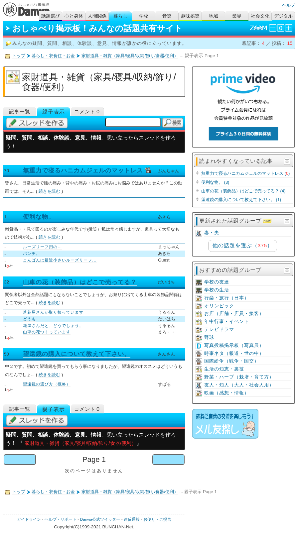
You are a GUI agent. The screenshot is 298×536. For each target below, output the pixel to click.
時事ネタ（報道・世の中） (234, 353)
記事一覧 (19, 111)
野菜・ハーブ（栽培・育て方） (239, 377)
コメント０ (87, 111)
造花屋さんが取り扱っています (53, 312)
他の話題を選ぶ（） (243, 245)
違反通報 (132, 519)
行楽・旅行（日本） (226, 297)
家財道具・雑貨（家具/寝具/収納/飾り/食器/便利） (129, 55)
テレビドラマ (219, 329)
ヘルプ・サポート (60, 519)
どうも (29, 319)
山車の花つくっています (47, 332)
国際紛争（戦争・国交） (231, 361)
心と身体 (74, 16)
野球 (209, 337)
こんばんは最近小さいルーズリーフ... (59, 260)
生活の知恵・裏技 (224, 369)
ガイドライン (29, 519)
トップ (18, 55)
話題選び (50, 16)
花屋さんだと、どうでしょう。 (53, 325)
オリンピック (219, 305)
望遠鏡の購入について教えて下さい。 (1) (241, 199)
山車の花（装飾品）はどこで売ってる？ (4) (243, 190)
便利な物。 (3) (215, 182)
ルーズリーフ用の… (42, 247)
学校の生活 (216, 289)
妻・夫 (211, 232)
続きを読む (49, 191)
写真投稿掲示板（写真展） (234, 345)
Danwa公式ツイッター (100, 519)
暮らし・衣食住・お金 (53, 55)
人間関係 (97, 16)
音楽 (167, 16)
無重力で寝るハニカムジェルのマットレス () (245, 173)
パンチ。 (31, 253)
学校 (143, 16)
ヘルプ (288, 5)
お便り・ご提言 (157, 519)
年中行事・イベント (226, 321)
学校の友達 (216, 281)
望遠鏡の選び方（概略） (47, 384)
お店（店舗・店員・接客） (234, 313)
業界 (236, 16)
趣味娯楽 (190, 16)
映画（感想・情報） (226, 392)
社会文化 (260, 16)
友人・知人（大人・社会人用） (239, 384)
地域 (213, 16)
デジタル (283, 16)
